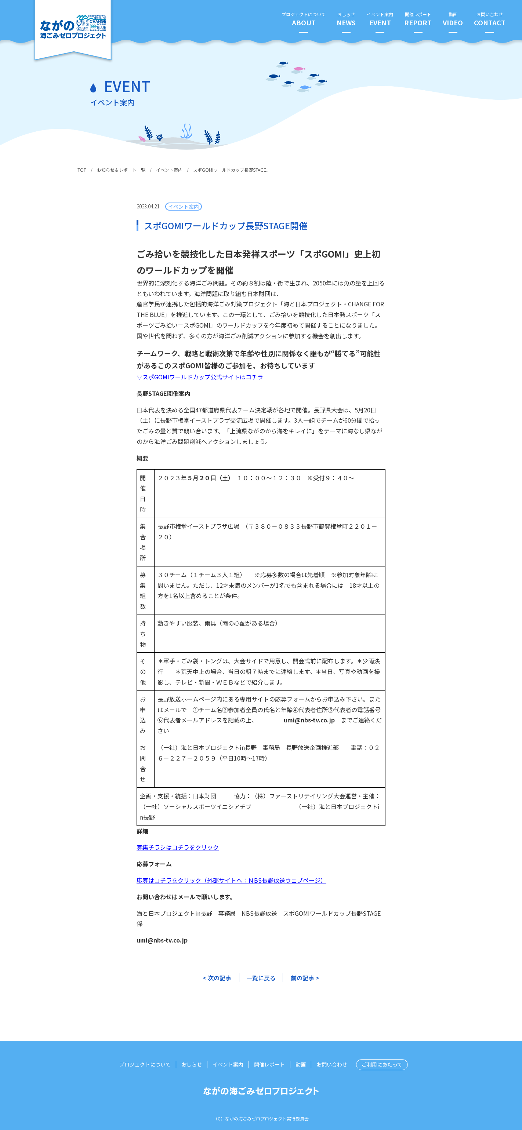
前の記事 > (305, 977)
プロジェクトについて (304, 19)
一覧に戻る (261, 977)
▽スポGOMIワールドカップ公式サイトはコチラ (200, 376)
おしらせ (346, 19)
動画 (453, 19)
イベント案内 (380, 19)
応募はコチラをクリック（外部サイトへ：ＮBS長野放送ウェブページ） (231, 880)
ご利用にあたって (382, 1064)
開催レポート (418, 19)
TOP (81, 170)
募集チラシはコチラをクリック (178, 847)
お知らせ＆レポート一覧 (121, 170)
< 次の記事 (217, 977)
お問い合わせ (489, 19)
